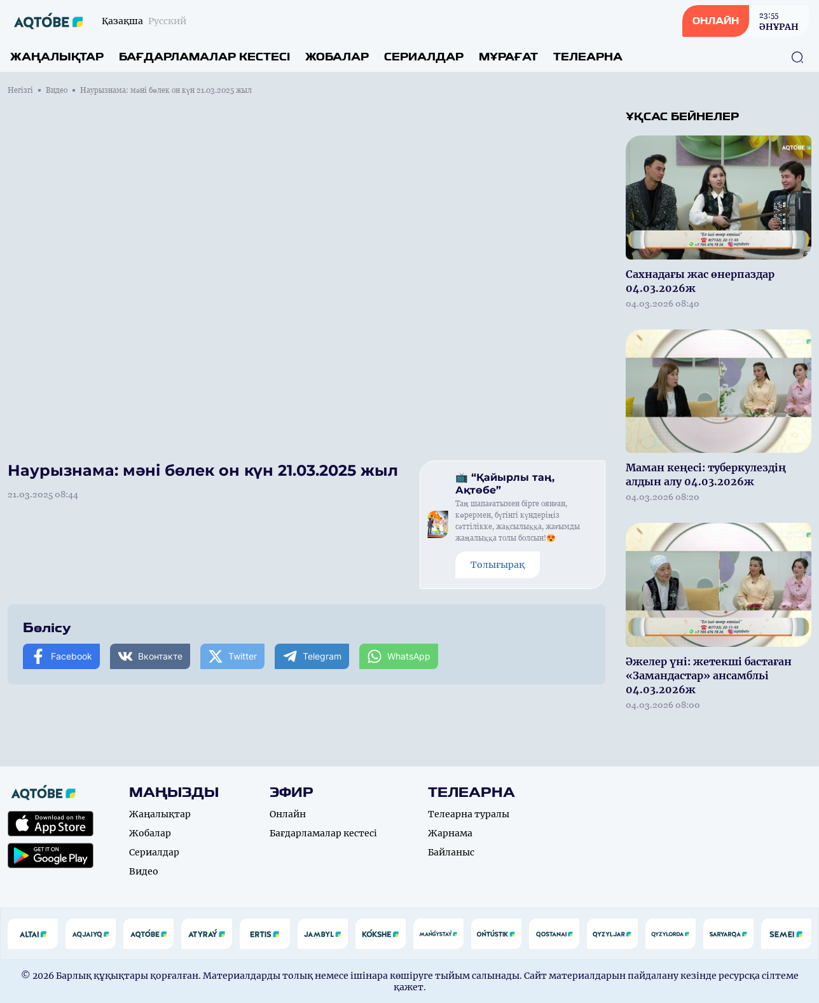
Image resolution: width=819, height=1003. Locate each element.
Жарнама (450, 833)
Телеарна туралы (468, 814)
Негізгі (20, 90)
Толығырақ (498, 565)
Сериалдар (424, 57)
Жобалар (337, 57)
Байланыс (451, 852)
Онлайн (288, 814)
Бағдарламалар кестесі (204, 57)
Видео (56, 90)
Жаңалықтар (57, 57)
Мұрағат (508, 57)
